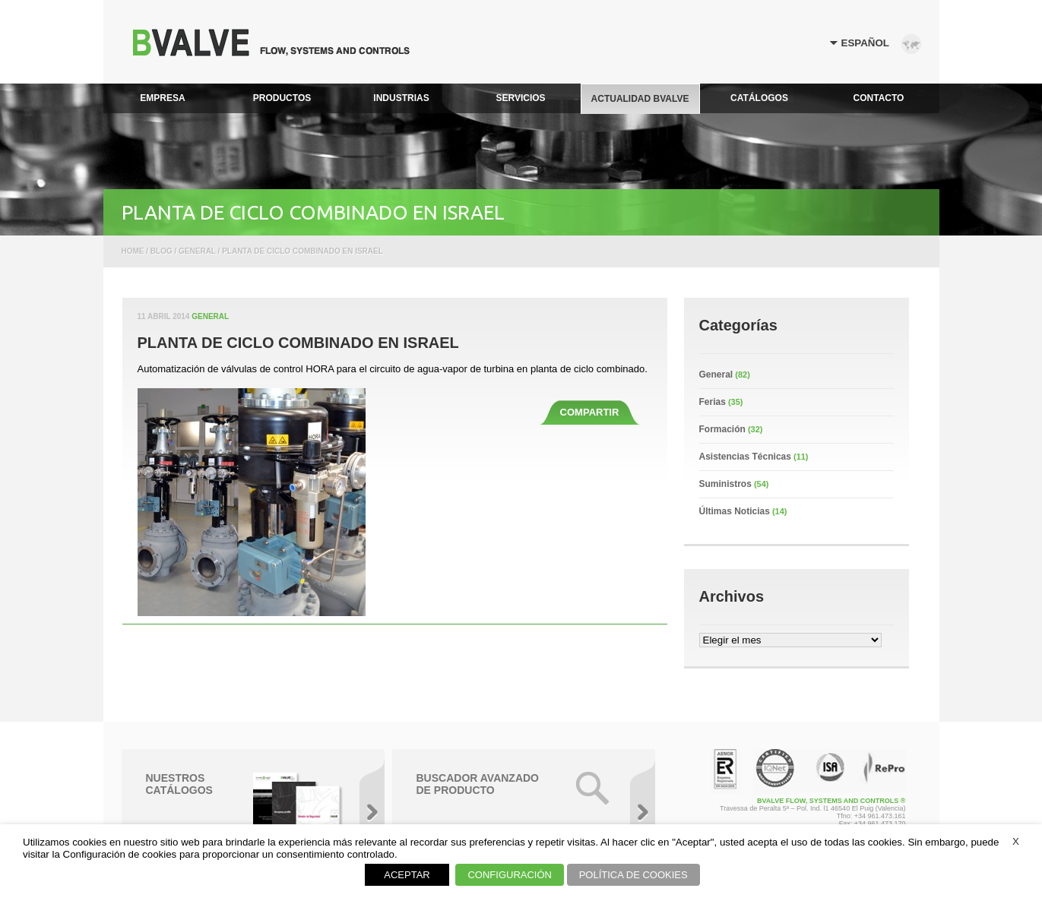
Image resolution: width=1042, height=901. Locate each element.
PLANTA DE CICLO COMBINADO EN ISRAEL (298, 342)
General (210, 316)
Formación (722, 429)
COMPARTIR (589, 412)
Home (133, 251)
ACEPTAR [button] (406, 874)
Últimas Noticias (734, 511)
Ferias (712, 402)
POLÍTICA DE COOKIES (633, 874)
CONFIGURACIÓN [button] (509, 874)
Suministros (725, 484)
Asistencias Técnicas (745, 456)
